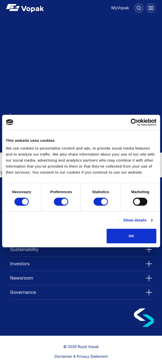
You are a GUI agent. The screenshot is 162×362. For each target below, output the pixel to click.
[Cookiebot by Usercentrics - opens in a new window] (134, 122)
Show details (135, 220)
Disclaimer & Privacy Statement (80, 356)
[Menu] (151, 8)
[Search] (139, 8)
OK (131, 236)
